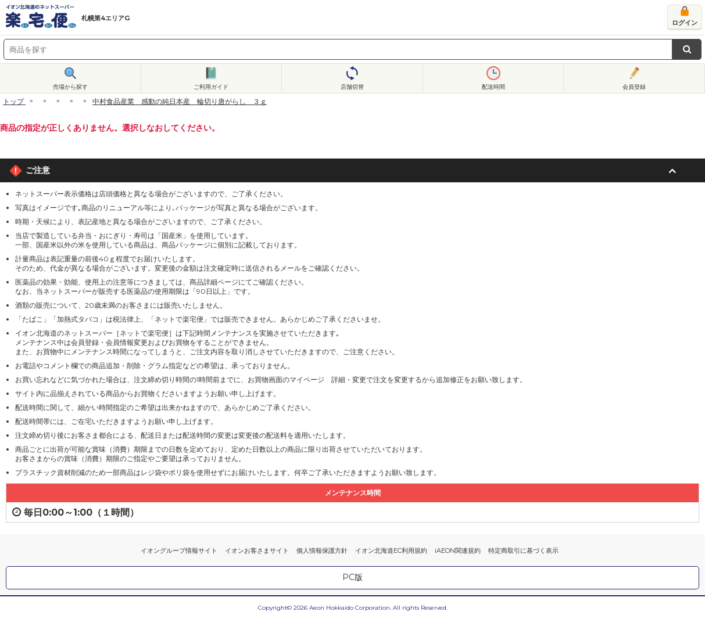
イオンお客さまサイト (257, 550)
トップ (13, 101)
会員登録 (634, 87)
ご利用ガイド (211, 87)
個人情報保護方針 (322, 550)
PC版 (352, 577)
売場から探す (70, 87)
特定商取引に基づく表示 (523, 550)
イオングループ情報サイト (179, 550)
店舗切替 (352, 87)
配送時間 (493, 87)
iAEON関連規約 (458, 550)
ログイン (684, 23)
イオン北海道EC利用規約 (391, 550)
